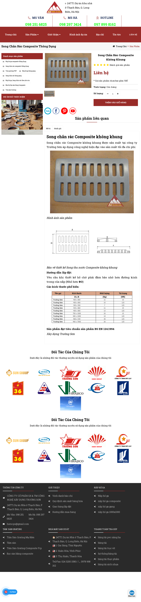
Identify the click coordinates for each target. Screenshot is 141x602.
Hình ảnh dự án (78, 34)
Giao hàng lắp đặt (61, 506)
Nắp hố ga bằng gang (29, 71)
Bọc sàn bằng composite (20, 553)
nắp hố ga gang (106, 506)
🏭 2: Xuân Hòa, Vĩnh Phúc (66, 550)
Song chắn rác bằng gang (14, 76)
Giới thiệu (53, 34)
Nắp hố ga (103, 495)
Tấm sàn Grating (11, 90)
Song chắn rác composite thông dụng (28, 46)
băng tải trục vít (106, 548)
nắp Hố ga (99, 487)
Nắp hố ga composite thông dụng (16, 61)
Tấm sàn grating (12, 529)
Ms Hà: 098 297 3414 (36, 516)
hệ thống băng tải (107, 553)
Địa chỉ (100, 34)
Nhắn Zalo (131, 596)
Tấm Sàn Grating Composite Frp (24, 548)
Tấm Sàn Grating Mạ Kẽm (20, 537)
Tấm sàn (12, 542)
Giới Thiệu (54, 487)
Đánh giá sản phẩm (120, 65)
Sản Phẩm (31, 34)
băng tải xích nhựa (108, 564)
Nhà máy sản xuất (58, 529)
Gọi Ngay (13, 592)
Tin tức (117, 34)
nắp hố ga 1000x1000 (109, 511)
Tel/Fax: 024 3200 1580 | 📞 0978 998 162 (71, 563)
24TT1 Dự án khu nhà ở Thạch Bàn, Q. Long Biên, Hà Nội (78, 7)
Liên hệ (133, 34)
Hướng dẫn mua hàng (64, 511)
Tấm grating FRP (11, 71)
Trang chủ (10, 34)
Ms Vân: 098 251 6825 (15, 516)
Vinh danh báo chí (62, 495)
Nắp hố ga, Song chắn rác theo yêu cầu (18, 80)
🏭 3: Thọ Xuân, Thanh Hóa (67, 556)
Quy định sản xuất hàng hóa (67, 501)
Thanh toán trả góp (105, 529)
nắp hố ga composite (109, 501)
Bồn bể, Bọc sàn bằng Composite (15, 85)
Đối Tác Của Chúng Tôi (70, 352)
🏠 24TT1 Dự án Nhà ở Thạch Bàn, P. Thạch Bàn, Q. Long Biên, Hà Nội (72, 541)
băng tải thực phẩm (108, 559)
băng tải (102, 542)
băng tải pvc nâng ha (109, 537)
